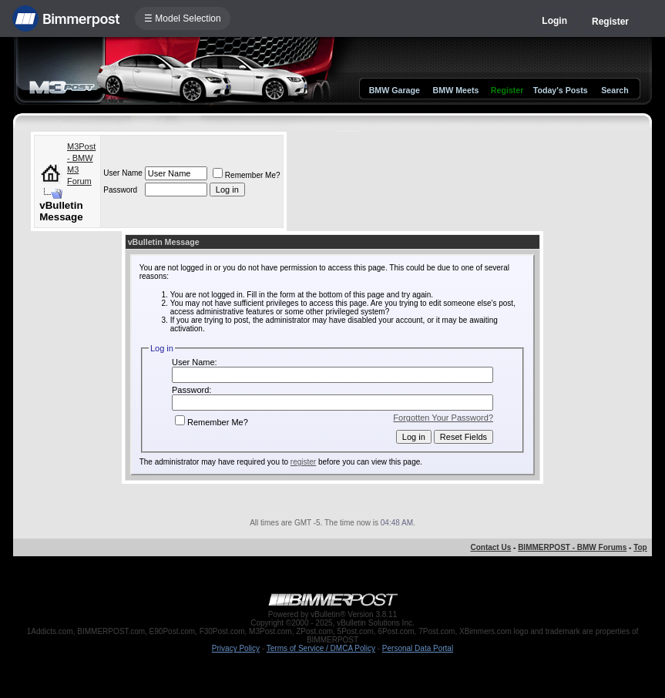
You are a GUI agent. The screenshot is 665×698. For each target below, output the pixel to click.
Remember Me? (246, 175)
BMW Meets (456, 90)
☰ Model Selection (182, 18)
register (303, 462)
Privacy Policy (236, 648)
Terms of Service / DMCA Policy (321, 648)
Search (615, 90)
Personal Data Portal (417, 648)
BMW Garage (394, 90)
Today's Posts (560, 90)
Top (640, 547)
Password (120, 190)
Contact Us (490, 547)
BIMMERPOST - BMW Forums (572, 547)
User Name (123, 173)
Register (610, 21)
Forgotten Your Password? (443, 417)
